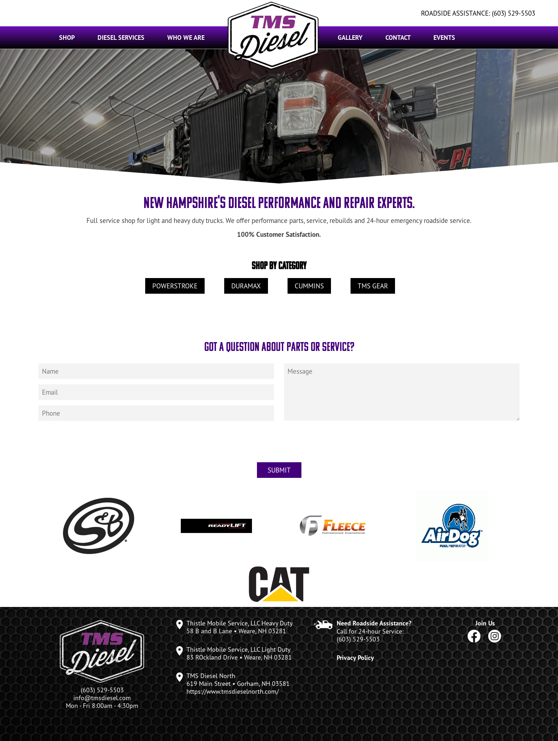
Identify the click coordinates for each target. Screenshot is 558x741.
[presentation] (279, 446)
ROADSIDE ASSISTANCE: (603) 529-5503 (478, 13)
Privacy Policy (355, 658)
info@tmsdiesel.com (102, 698)
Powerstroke (175, 286)
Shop (67, 37)
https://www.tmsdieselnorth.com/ (232, 691)
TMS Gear (373, 286)
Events (444, 37)
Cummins (309, 286)
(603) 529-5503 (358, 639)
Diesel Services (121, 37)
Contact (398, 37)
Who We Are (186, 37)
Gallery (350, 37)
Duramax (246, 286)
